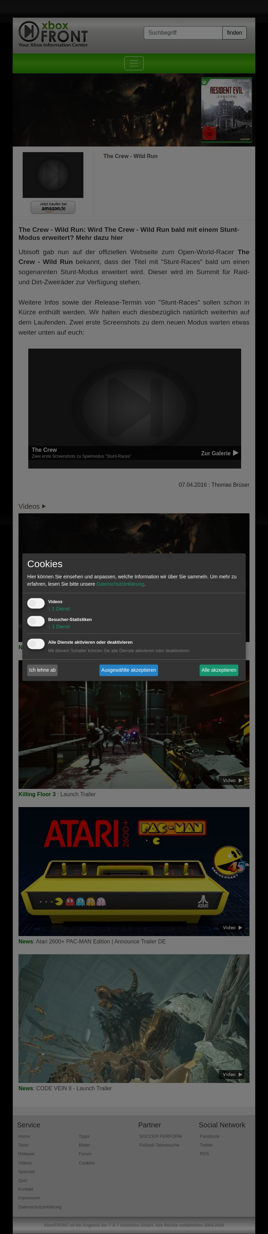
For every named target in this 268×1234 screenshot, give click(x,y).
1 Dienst (59, 609)
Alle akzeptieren (219, 670)
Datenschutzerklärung (120, 584)
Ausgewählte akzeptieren (129, 670)
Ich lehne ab (42, 670)
